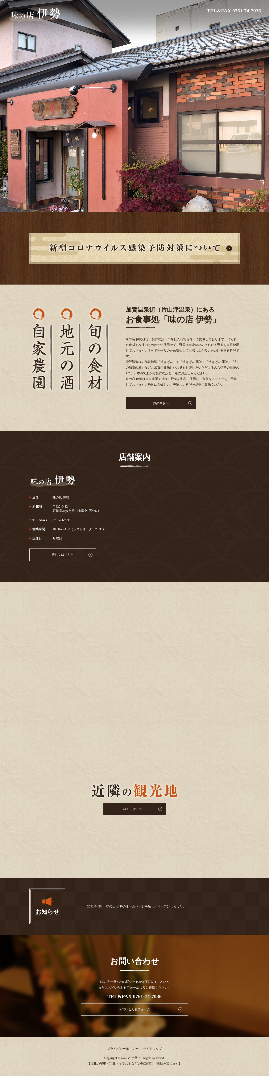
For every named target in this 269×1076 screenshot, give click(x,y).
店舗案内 (162, 23)
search (258, 23)
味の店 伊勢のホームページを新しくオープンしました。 (146, 906)
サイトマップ (152, 1048)
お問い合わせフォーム (134, 1009)
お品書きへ (149, 403)
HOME (147, 23)
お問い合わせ (242, 23)
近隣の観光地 (219, 23)
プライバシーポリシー (122, 1048)
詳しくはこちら (53, 554)
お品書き (179, 23)
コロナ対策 (198, 23)
